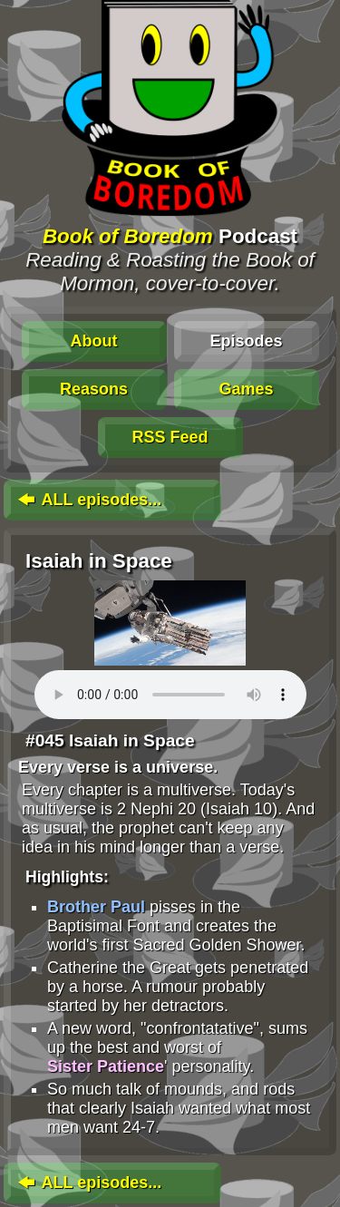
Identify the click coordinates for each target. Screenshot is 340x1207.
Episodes (245, 341)
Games (246, 389)
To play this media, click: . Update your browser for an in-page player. (170, 694)
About (94, 341)
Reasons (94, 389)
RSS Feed (169, 437)
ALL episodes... (88, 500)
